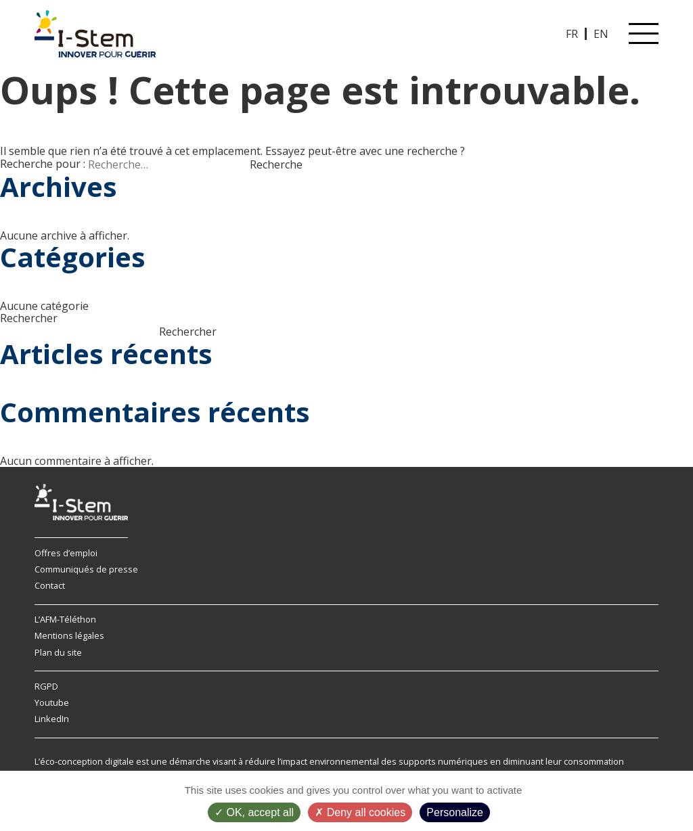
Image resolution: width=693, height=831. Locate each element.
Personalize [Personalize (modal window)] (454, 812)
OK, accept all (254, 812)
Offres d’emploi (66, 553)
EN (601, 34)
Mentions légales (69, 635)
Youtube (52, 702)
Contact (50, 585)
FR (572, 34)
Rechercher (29, 318)
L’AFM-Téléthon (65, 619)
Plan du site (58, 652)
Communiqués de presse (86, 569)
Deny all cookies (360, 812)
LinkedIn (52, 719)
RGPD (46, 686)
